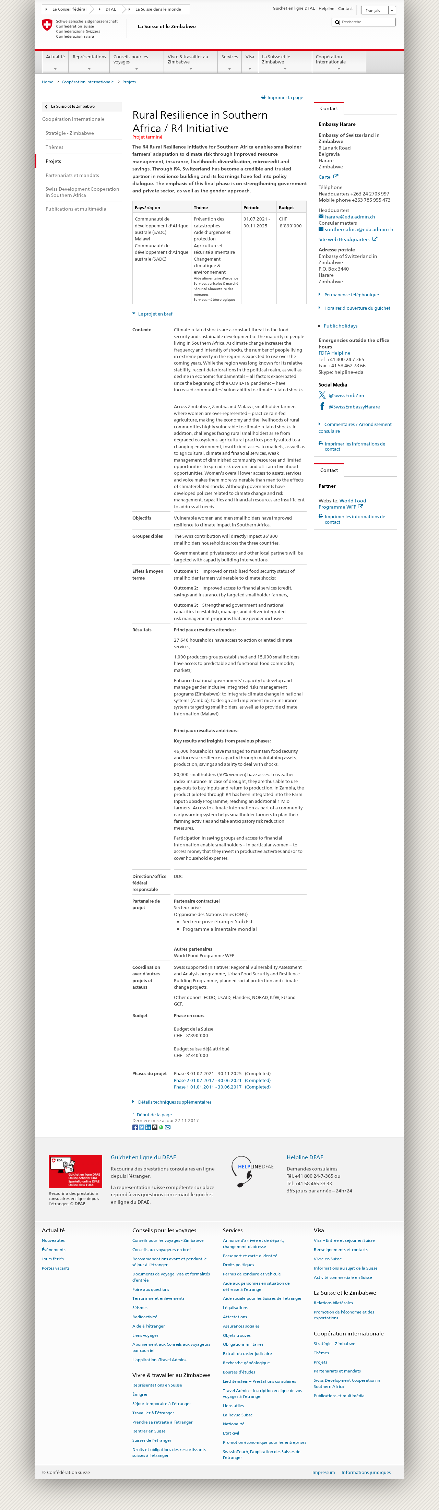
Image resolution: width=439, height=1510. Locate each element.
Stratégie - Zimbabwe (334, 1343)
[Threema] (155, 1126)
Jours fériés (53, 1259)
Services (229, 63)
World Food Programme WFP (342, 504)
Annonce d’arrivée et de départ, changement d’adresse (253, 1243)
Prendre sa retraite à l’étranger (162, 1421)
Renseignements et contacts (341, 1249)
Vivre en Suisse (328, 1259)
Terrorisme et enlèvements (158, 1298)
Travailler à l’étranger (153, 1413)
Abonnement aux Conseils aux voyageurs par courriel (171, 1347)
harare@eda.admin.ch (350, 216)
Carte (329, 177)
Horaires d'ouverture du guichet (356, 308)
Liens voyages (145, 1335)
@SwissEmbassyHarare (354, 406)
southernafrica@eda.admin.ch (359, 229)
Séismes (139, 1307)
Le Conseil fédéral (69, 9)
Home (48, 82)
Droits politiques (238, 1264)
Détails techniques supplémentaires (174, 1102)
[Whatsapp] (161, 1126)
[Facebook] (135, 1126)
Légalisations (235, 1307)
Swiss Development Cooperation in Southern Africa (347, 1383)
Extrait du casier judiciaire (247, 1353)
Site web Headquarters (348, 239)
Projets (320, 1361)
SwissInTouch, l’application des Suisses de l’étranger (261, 1454)
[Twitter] (142, 1126)
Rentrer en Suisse (149, 1431)
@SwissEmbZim (346, 395)
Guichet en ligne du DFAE (143, 1157)
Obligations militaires (243, 1344)
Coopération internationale (339, 63)
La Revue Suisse (238, 1414)
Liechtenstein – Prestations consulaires (259, 1381)
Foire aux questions (150, 1289)
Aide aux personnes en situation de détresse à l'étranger (256, 1286)
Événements (54, 1249)
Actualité (56, 63)
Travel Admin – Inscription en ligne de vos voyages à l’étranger (262, 1393)
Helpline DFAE (305, 1157)
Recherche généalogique (246, 1362)
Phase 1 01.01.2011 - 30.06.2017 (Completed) (222, 1087)
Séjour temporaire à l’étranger (161, 1403)
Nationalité (234, 1424)
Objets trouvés (237, 1335)
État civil (231, 1433)
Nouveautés (53, 1240)
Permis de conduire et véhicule (252, 1274)
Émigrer (140, 1394)
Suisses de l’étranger (151, 1440)
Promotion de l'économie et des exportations (344, 1315)
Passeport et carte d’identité (250, 1255)
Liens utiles (233, 1405)
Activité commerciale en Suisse (343, 1277)
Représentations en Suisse (157, 1385)
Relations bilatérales (333, 1302)
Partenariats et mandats (337, 1371)
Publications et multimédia (339, 1395)
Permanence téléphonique (351, 294)
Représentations (89, 63)
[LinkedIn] (148, 1126)
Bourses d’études (239, 1372)
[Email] (167, 1126)
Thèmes (321, 1353)
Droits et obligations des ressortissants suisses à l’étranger (169, 1452)
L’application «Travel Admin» (159, 1359)
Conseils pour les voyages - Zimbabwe (168, 1240)
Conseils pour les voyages (137, 63)
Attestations (235, 1317)
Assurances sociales (241, 1326)
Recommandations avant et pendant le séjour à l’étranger (169, 1262)
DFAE (111, 9)
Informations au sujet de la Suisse (346, 1268)
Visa (250, 63)
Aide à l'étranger (148, 1326)
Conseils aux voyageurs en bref (161, 1249)
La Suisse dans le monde (158, 9)
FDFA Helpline (335, 353)
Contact (326, 108)
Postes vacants (56, 1268)
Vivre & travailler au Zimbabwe (191, 63)
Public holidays (341, 326)
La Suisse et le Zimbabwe (285, 63)
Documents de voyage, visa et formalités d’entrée (171, 1277)
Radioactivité (144, 1317)
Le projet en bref (155, 314)
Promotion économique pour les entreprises (264, 1442)
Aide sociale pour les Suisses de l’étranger (262, 1298)
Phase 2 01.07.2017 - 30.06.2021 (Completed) (222, 1080)
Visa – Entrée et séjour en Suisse (344, 1240)
